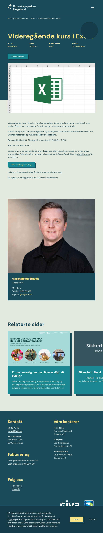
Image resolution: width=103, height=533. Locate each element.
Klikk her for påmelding (23, 168)
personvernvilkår (37, 522)
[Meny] (92, 8)
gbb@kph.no (26, 298)
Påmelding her (19, 59)
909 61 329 (25, 295)
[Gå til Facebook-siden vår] (9, 476)
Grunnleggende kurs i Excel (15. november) (37, 181)
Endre (92, 520)
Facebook (17, 490)
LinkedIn (16, 493)
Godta (75, 519)
